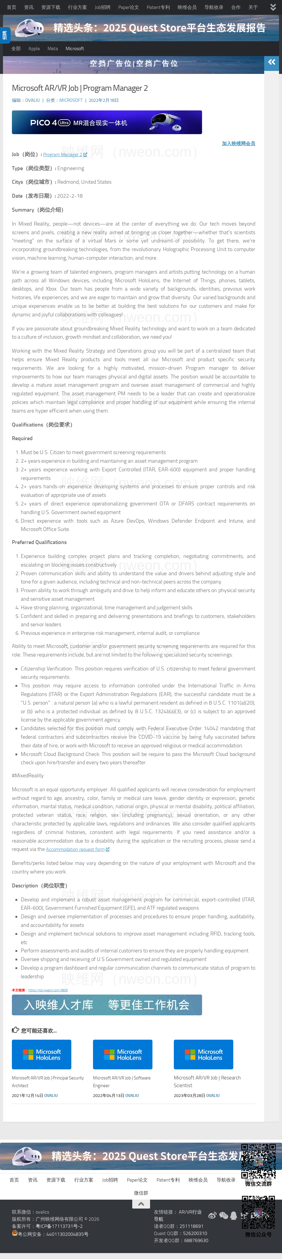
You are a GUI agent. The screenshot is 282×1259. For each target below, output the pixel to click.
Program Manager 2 (68, 160)
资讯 (29, 7)
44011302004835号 (67, 1240)
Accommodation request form (81, 855)
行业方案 (77, 7)
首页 (11, 7)
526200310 (195, 1239)
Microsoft (75, 48)
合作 (236, 7)
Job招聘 (103, 7)
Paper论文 (128, 7)
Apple (34, 48)
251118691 (191, 1232)
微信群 (141, 1199)
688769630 (196, 1246)
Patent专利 (158, 7)
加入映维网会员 (236, 149)
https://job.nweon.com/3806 (48, 996)
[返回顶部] (141, 1210)
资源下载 (50, 7)
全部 (16, 48)
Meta (53, 48)
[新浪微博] (212, 1221)
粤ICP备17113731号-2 (59, 1232)
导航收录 (213, 7)
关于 (253, 7)
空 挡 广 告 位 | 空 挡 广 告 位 (134, 69)
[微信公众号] (223, 1221)
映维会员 (187, 7)
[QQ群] (234, 1221)
